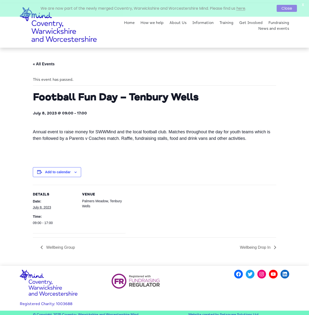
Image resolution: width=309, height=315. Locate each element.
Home (129, 19)
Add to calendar (58, 169)
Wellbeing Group (60, 244)
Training (226, 19)
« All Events (44, 61)
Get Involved (251, 19)
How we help (152, 19)
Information (203, 19)
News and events (273, 25)
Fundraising (278, 19)
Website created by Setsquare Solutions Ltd (223, 312)
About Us (178, 19)
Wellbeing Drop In (256, 244)
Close (286, 8)
